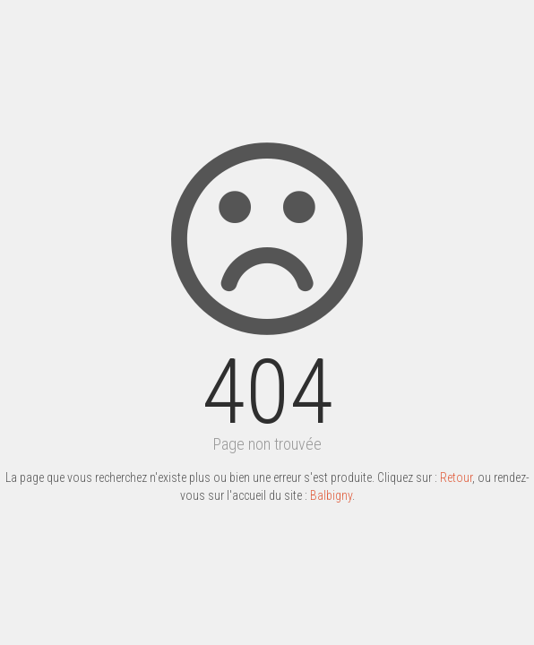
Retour (456, 477)
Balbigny (331, 495)
